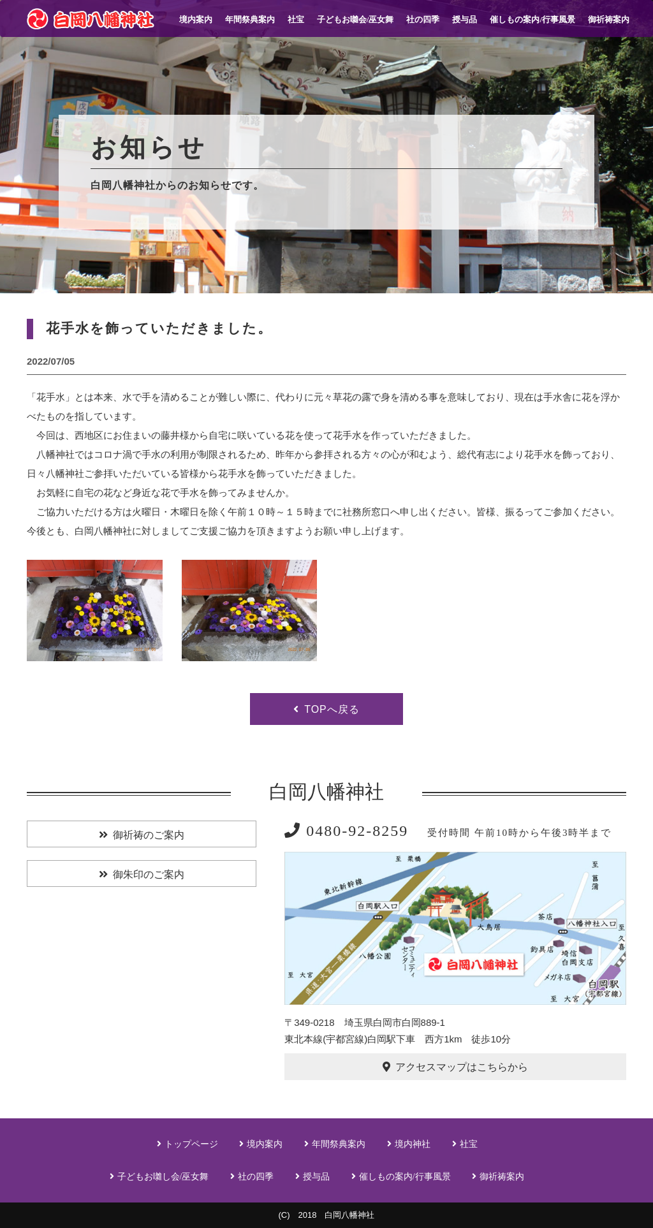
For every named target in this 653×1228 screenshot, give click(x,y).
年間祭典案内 (250, 19)
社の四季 (422, 19)
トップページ (191, 1144)
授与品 (464, 19)
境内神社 (412, 1144)
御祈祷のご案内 (148, 835)
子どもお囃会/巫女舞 (355, 19)
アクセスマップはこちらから (461, 1067)
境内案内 (195, 19)
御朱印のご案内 (148, 874)
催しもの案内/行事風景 (532, 19)
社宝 (296, 19)
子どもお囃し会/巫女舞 (163, 1176)
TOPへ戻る (332, 709)
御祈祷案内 (608, 19)
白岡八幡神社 (326, 791)
